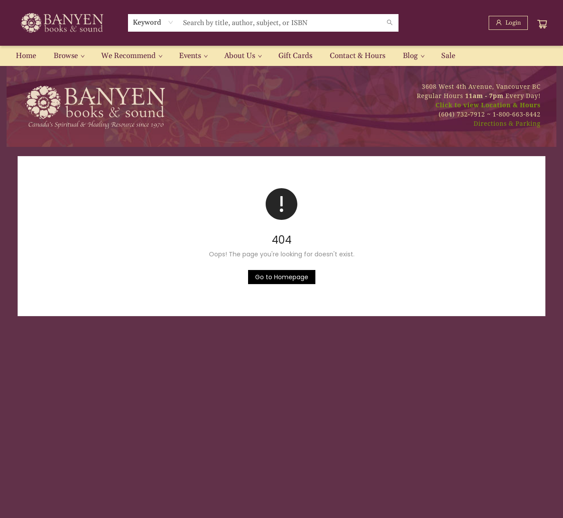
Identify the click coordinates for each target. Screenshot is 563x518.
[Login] (508, 23)
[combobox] (153, 22)
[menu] (281, 56)
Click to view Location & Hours (488, 105)
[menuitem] (26, 56)
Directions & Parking (507, 123)
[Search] (389, 23)
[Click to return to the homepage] (281, 277)
